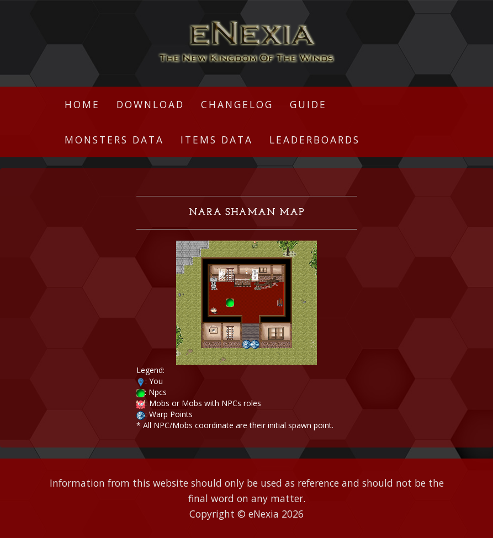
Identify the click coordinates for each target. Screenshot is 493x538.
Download (150, 104)
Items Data (217, 139)
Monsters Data (114, 139)
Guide (308, 104)
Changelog (237, 104)
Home (82, 104)
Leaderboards (314, 139)
